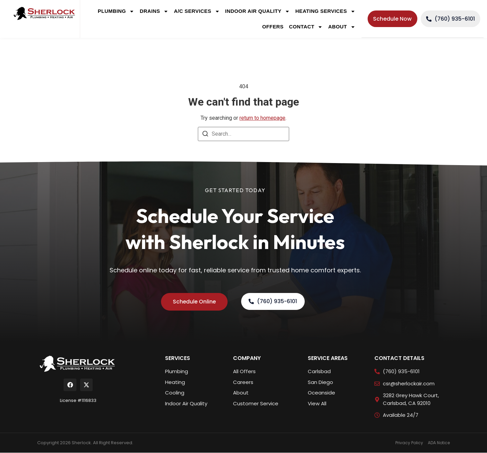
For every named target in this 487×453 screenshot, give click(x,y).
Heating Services (325, 11)
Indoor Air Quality (257, 11)
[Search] (205, 135)
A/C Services (196, 11)
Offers (272, 26)
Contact (306, 27)
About (341, 27)
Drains (154, 11)
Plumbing (116, 11)
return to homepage (262, 118)
